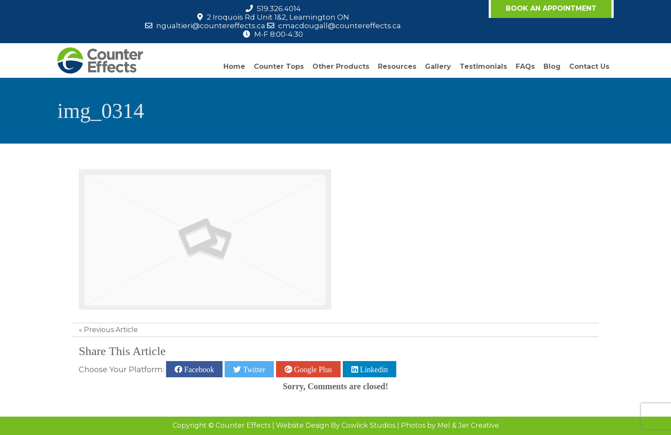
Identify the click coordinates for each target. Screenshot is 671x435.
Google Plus (312, 369)
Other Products (340, 66)
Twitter (253, 369)
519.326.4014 (279, 8)
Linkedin (373, 369)
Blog (552, 66)
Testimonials (483, 66)
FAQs (525, 66)
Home (234, 66)
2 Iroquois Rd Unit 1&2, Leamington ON (278, 17)
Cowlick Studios (368, 425)
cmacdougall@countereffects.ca (339, 25)
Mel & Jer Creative (468, 425)
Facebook (198, 369)
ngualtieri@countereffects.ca (210, 25)
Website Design (302, 425)
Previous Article (111, 330)
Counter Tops (279, 66)
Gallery (438, 66)
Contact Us (589, 66)
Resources (397, 66)
